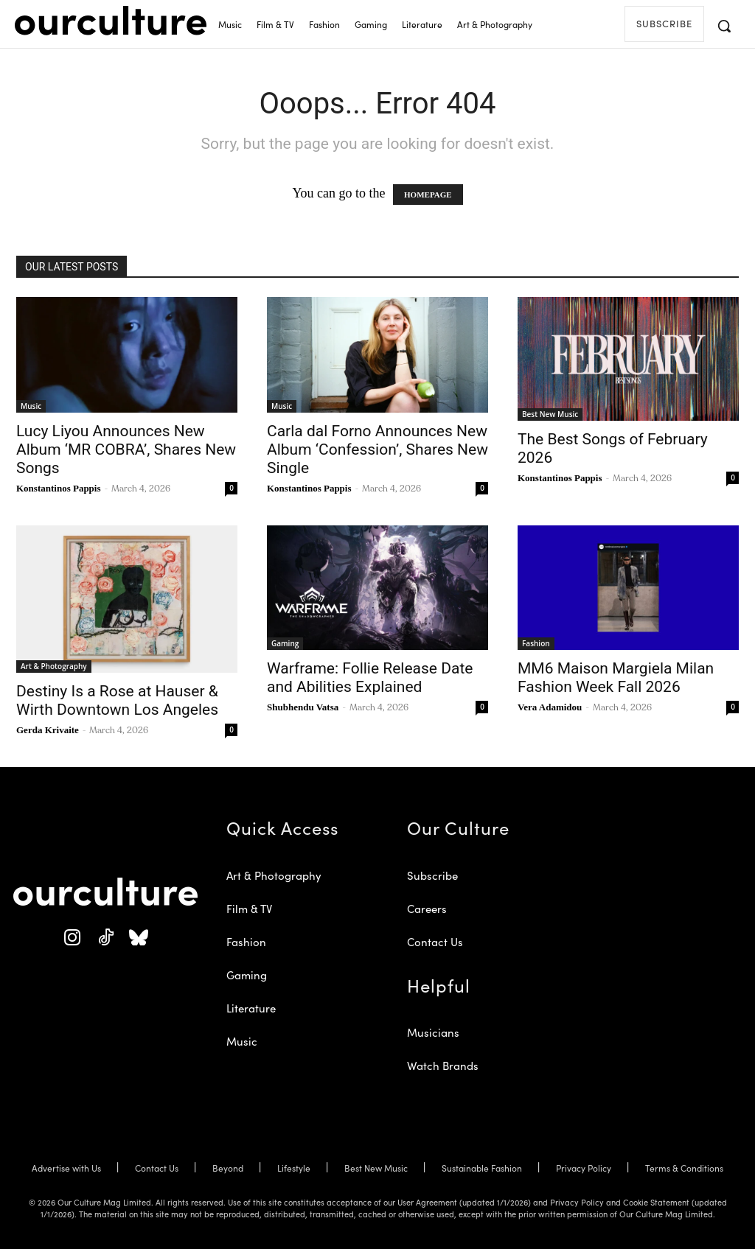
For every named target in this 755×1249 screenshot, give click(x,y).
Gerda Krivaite (47, 729)
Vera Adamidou (550, 707)
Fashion (536, 643)
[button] (724, 26)
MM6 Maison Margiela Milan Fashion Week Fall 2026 (616, 678)
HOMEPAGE (428, 194)
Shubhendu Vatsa (302, 707)
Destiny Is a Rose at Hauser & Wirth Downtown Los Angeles (117, 700)
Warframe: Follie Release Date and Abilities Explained (370, 678)
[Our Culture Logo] (110, 20)
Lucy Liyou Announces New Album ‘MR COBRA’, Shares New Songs (126, 449)
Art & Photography (54, 666)
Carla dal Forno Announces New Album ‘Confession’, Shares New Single (377, 449)
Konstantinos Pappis (58, 488)
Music (31, 406)
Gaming (285, 643)
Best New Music (550, 414)
